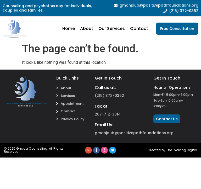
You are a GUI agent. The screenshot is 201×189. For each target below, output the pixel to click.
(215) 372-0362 (109, 95)
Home (68, 28)
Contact (139, 28)
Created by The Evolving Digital (172, 150)
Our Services (111, 28)
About (86, 28)
